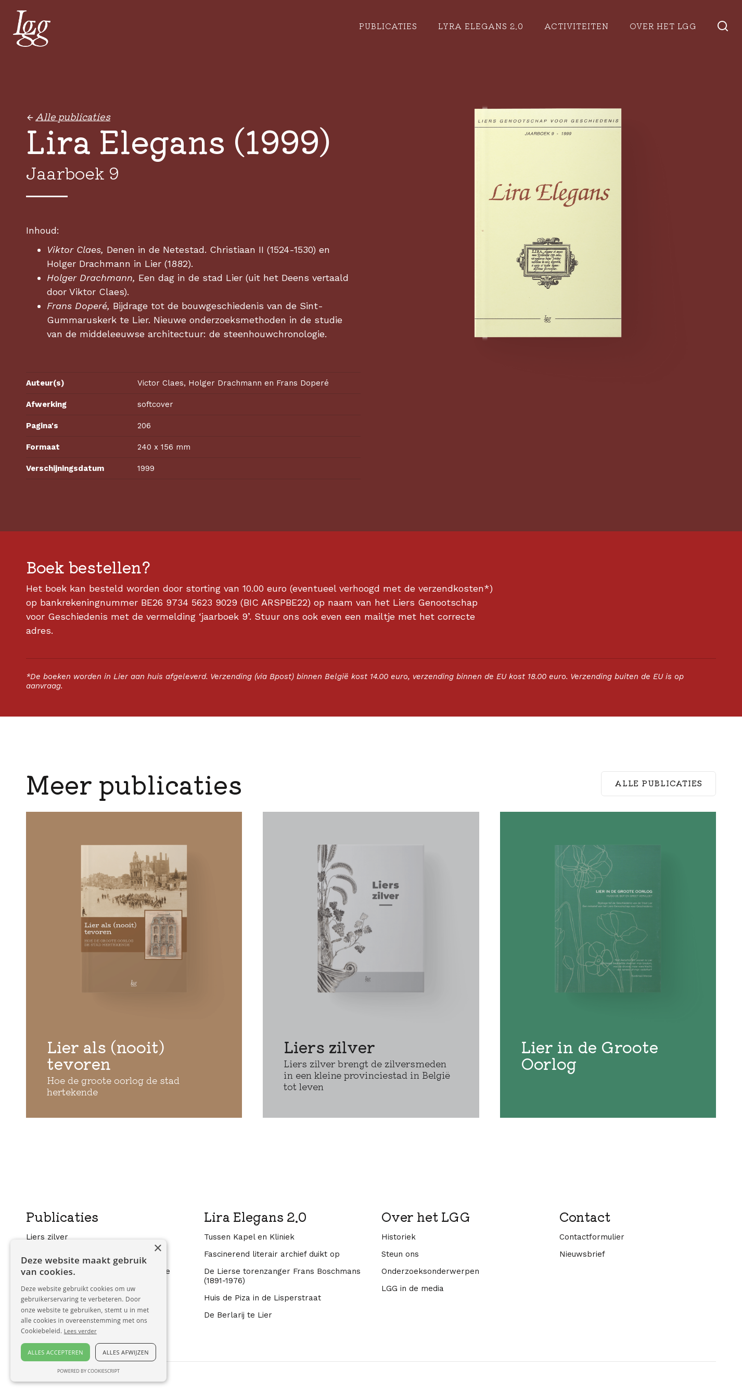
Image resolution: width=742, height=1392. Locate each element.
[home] (31, 28)
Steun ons (400, 1254)
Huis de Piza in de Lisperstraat (262, 1297)
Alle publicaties (658, 782)
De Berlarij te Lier (238, 1315)
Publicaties (388, 25)
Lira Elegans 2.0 (255, 1216)
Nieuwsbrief (582, 1254)
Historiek (398, 1237)
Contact (584, 1216)
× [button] (157, 1249)
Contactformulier (591, 1237)
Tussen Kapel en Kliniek (249, 1237)
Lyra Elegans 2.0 (480, 25)
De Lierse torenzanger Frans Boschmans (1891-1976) (282, 1276)
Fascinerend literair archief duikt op (272, 1254)
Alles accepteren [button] (55, 1352)
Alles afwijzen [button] (126, 1352)
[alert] (88, 1311)
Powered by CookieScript (88, 1371)
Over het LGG (425, 1216)
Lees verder (80, 1331)
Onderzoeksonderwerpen (430, 1271)
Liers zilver (47, 1237)
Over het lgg (663, 25)
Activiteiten (576, 25)
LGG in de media (412, 1288)
